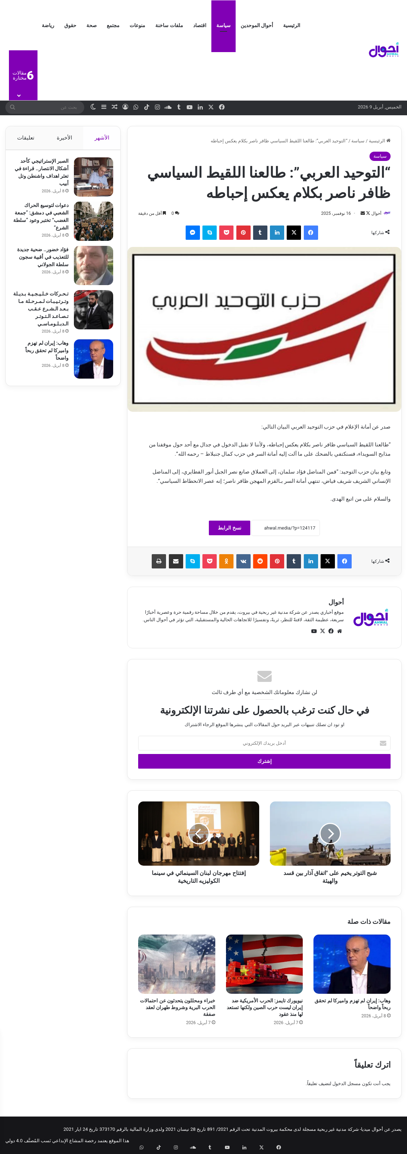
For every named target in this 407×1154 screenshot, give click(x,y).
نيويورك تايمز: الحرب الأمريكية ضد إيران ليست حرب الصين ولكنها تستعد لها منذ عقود (265, 1007)
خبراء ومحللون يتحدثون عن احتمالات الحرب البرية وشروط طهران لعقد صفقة (177, 1007)
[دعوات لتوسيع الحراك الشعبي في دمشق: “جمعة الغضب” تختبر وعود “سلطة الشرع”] (90, 224)
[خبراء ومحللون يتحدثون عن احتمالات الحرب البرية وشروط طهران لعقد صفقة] (176, 964)
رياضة (48, 25)
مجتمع (113, 25)
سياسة (223, 25)
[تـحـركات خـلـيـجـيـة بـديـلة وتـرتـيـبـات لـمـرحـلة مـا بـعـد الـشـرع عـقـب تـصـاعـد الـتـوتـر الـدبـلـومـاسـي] (90, 313)
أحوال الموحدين (257, 25)
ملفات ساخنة (169, 25)
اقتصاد (199, 25)
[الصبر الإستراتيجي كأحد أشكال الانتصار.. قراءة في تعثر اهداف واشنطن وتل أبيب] (90, 180)
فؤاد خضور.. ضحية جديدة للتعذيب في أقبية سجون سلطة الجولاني (41, 260)
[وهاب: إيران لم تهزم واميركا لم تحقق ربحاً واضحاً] (352, 964)
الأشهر (102, 138)
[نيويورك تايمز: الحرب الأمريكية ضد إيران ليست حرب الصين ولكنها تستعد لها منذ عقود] (264, 964)
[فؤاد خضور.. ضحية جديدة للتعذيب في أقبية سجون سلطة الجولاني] (90, 269)
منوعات (137, 25)
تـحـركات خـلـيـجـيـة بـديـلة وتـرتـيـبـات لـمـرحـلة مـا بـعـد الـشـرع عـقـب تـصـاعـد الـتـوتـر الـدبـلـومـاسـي (41, 312)
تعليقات (25, 138)
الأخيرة (64, 138)
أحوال (373, 213)
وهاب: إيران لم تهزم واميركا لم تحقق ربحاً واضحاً (43, 354)
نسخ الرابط (229, 528)
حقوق (70, 25)
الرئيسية (291, 25)
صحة (91, 25)
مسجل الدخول (346, 1084)
